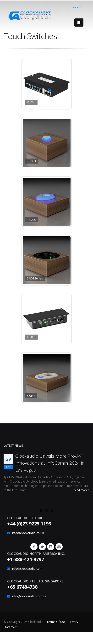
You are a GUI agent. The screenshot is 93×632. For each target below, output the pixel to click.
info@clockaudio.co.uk (27, 533)
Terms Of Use (56, 622)
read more (81, 490)
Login (77, 6)
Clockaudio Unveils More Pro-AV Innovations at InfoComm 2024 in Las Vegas (50, 463)
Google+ (50, 546)
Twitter (42, 546)
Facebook (34, 546)
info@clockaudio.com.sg (28, 596)
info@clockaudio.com (26, 568)
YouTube (59, 546)
